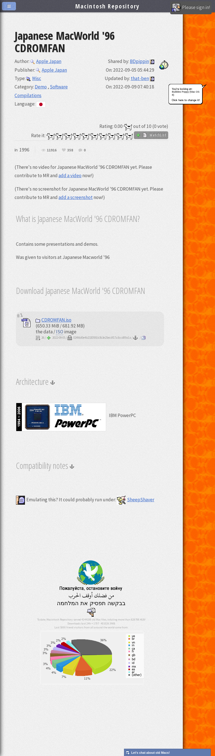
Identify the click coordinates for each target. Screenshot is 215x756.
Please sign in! (191, 7)
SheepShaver (135, 500)
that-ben (140, 78)
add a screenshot (76, 197)
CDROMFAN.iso (53, 320)
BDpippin (139, 61)
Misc (33, 78)
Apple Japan (45, 61)
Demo (41, 87)
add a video (70, 175)
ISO (59, 332)
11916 (52, 150)
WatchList (151, 134)
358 (70, 150)
